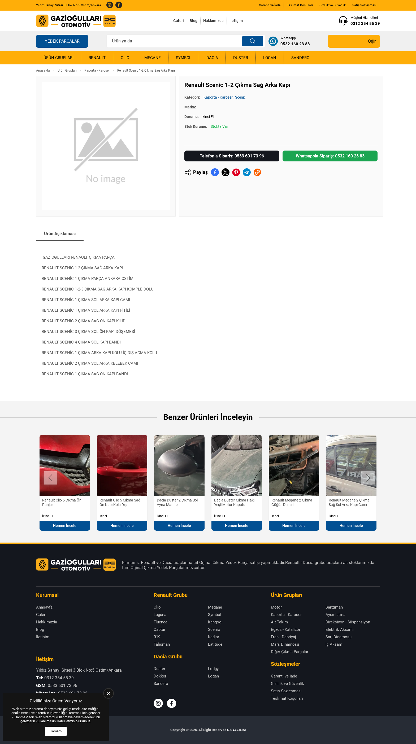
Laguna (160, 614)
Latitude (215, 644)
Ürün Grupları (58, 57)
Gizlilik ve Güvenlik (332, 5)
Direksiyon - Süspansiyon (348, 622)
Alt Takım (279, 622)
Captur (159, 629)
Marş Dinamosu (285, 644)
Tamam (56, 731)
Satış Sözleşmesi (364, 5)
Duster (240, 57)
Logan (269, 57)
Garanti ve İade (269, 5)
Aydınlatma (335, 614)
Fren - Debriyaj (283, 637)
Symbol (183, 57)
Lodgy (213, 668)
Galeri (178, 21)
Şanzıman (334, 607)
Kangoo (215, 622)
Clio (125, 57)
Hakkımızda (213, 21)
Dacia (212, 57)
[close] (108, 693)
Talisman (162, 644)
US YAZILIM (236, 730)
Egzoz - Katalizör (285, 629)
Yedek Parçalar (62, 41)
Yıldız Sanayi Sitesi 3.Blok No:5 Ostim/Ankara (68, 5)
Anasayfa (43, 70)
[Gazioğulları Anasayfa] (76, 21)
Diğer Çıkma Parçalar (289, 651)
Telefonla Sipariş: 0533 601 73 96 (232, 156)
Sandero (300, 57)
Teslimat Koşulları (300, 5)
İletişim (236, 21)
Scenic (240, 97)
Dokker (160, 676)
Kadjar (213, 637)
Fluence (160, 622)
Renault (97, 57)
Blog (194, 21)
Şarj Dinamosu (339, 637)
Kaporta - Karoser (97, 70)
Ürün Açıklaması (60, 233)
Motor (276, 607)
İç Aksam (334, 644)
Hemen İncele (64, 525)
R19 (157, 637)
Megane (152, 57)
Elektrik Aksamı (340, 629)
